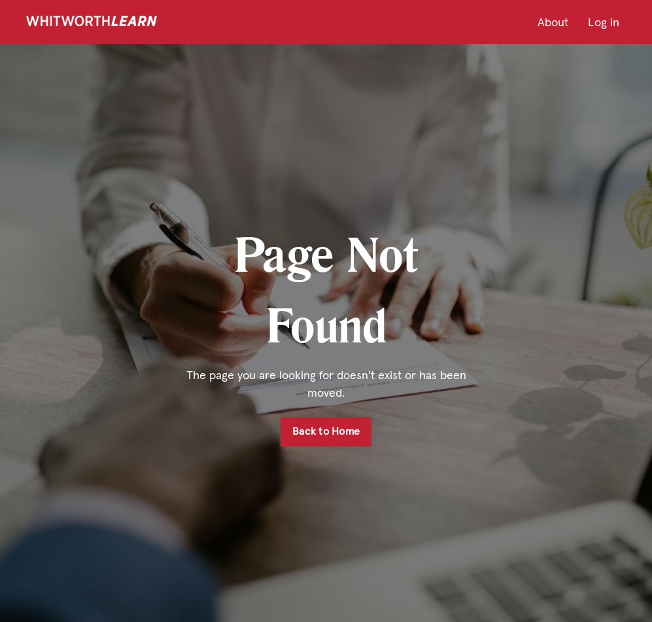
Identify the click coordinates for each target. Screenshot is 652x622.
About (553, 21)
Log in (603, 21)
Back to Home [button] (326, 431)
